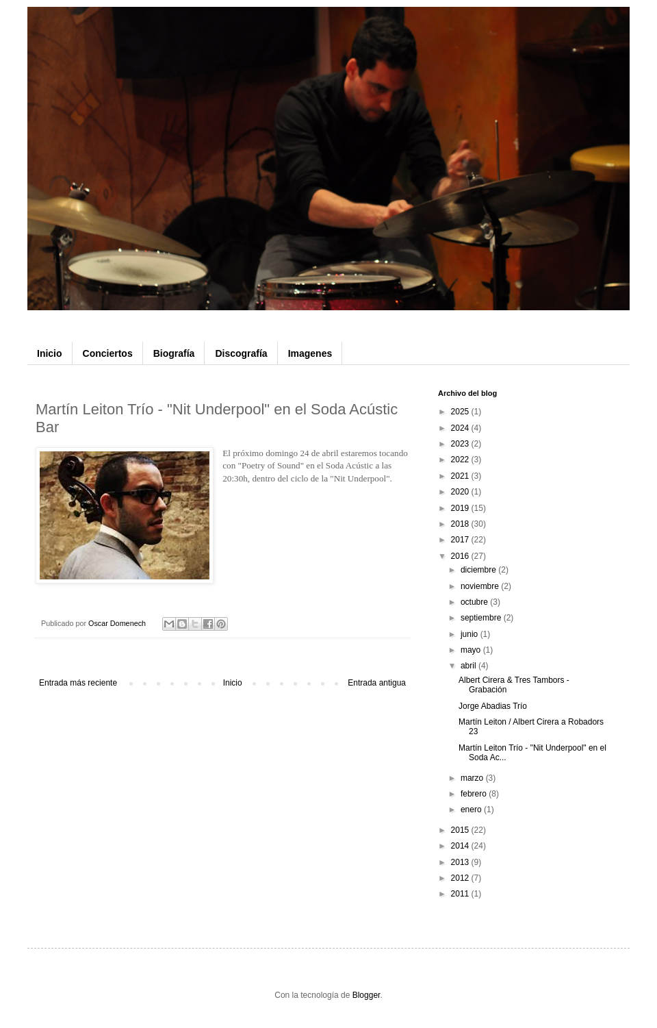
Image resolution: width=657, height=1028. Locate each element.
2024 (461, 428)
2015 (461, 830)
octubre (475, 602)
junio (470, 634)
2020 (461, 492)
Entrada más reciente (78, 683)
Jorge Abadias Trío (493, 706)
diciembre (479, 570)
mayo (472, 650)
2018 (461, 524)
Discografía (241, 353)
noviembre (481, 586)
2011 (461, 894)
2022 (461, 459)
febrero (475, 794)
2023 (461, 444)
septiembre (482, 618)
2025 (461, 411)
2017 (461, 539)
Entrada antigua (377, 683)
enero (472, 809)
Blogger (366, 995)
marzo (473, 778)
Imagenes (310, 353)
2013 (461, 862)
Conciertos (108, 353)
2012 (461, 878)
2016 (461, 556)
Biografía (174, 353)
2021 (461, 476)
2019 (461, 508)
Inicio (49, 353)
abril (469, 665)
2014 (461, 846)
